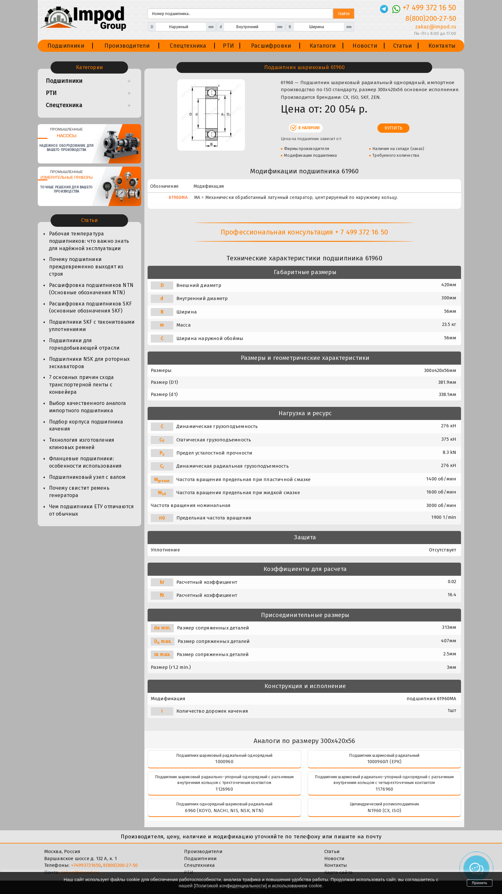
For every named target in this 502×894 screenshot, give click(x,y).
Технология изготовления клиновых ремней (82, 443)
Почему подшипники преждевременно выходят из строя (86, 266)
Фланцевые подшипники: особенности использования (85, 462)
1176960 (384, 789)
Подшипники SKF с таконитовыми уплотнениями (92, 325)
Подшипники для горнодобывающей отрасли (84, 344)
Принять (479, 883)
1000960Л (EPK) (384, 761)
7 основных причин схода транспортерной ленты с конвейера (81, 384)
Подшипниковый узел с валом (87, 477)
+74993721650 (86, 865)
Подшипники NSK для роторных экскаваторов (89, 362)
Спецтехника (188, 45)
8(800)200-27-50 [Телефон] (430, 18)
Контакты (442, 45)
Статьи (402, 45)
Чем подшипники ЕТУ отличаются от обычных (91, 510)
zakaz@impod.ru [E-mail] (436, 27)
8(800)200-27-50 (120, 865)
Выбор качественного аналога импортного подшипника (87, 407)
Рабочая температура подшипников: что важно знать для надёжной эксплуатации (89, 241)
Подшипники (65, 45)
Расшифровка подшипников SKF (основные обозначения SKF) (90, 307)
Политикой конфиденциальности (230, 885)
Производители (127, 45)
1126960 (224, 789)
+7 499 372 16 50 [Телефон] (429, 7)
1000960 (224, 761)
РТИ (228, 45)
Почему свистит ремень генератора (79, 491)
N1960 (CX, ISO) (384, 810)
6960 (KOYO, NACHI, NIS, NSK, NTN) (224, 810)
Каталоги (323, 45)
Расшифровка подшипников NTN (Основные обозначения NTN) (91, 289)
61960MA (178, 197)
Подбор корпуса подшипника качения (86, 425)
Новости (364, 45)
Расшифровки (271, 45)
